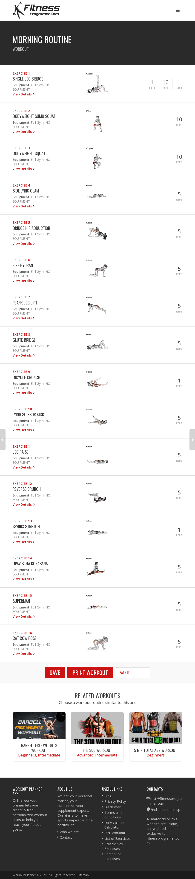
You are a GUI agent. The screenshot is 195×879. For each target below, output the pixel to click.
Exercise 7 (21, 297)
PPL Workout (114, 832)
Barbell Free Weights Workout (39, 747)
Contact (66, 837)
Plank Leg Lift (25, 302)
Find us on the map (165, 809)
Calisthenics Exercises (113, 846)
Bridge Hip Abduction (31, 228)
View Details (23, 94)
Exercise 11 (22, 446)
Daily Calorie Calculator (114, 824)
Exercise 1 (21, 73)
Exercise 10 (22, 409)
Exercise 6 (21, 260)
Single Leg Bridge (28, 78)
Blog (108, 795)
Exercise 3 (21, 148)
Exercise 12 (22, 483)
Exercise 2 (21, 111)
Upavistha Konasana (30, 563)
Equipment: (21, 85)
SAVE (55, 672)
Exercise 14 (22, 558)
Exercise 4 (21, 185)
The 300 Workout (97, 750)
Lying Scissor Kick (28, 414)
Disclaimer (112, 807)
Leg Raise (21, 452)
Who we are (69, 831)
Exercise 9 (21, 371)
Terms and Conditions (113, 814)
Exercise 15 (22, 595)
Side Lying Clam (26, 190)
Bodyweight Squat (29, 153)
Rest (179, 87)
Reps (166, 87)
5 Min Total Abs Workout (155, 750)
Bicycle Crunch (26, 377)
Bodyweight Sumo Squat (34, 116)
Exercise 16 (22, 633)
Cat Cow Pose (25, 638)
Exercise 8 (21, 334)
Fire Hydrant (24, 265)
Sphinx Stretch (26, 526)
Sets (152, 87)
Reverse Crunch (27, 489)
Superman (21, 601)
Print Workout (90, 672)
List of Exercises (117, 838)
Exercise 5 (21, 222)
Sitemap (83, 875)
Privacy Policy (115, 801)
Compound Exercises (112, 856)
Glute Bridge (24, 340)
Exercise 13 (22, 521)
